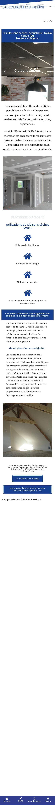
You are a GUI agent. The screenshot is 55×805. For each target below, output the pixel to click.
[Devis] (21, 798)
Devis (20, 800)
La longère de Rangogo (35, 465)
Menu (48, 801)
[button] (5, 71)
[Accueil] (7, 799)
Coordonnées (34, 801)
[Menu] (48, 799)
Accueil (7, 801)
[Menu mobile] (48, 20)
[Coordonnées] (34, 799)
